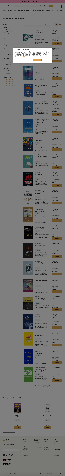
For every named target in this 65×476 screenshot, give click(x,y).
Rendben (37, 59)
